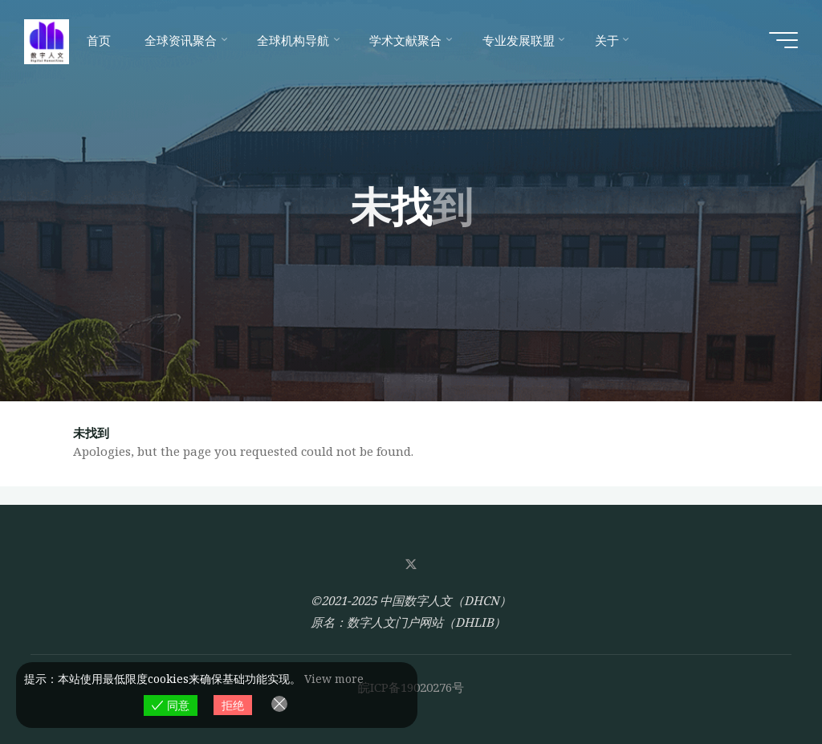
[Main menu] (783, 40)
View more (334, 678)
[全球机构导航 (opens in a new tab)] (296, 40)
